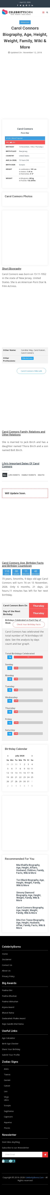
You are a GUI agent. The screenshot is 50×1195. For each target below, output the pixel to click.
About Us (6, 970)
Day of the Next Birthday (11, 613)
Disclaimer (6, 959)
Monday (9, 675)
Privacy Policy (8, 976)
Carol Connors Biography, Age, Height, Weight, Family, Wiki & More (30, 910)
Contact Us (7, 965)
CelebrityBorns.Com (34, 1177)
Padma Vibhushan (10, 1001)
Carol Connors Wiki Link (31, 371)
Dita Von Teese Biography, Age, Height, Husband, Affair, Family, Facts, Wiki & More (30, 924)
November (25, 147)
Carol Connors (25, 128)
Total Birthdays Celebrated (20, 653)
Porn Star (25, 133)
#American (25, 22)
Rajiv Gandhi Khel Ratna (13, 1024)
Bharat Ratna (8, 1012)
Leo (5, 1091)
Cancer (7, 1085)
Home (5, 953)
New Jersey (23, 151)
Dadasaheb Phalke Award (13, 1018)
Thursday (38, 147)
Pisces (7, 1128)
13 (20, 147)
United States (24, 156)
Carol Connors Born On (15, 605)
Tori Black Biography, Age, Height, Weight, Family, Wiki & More (30, 883)
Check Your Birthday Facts (29, 624)
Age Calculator (8, 1038)
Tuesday (9, 686)
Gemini (7, 1080)
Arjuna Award (8, 1007)
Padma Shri (7, 990)
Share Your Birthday (11, 1049)
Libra (6, 1100)
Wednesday (11, 697)
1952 (32, 147)
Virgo (6, 1097)
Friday (8, 719)
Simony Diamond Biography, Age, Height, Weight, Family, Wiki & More (28, 896)
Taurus (7, 1074)
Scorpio (22, 165)
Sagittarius (9, 1111)
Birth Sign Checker (10, 1043)
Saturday (10, 730)
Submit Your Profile (11, 1054)
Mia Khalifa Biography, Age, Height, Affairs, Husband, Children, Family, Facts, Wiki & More (30, 869)
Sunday (9, 664)
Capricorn (8, 1116)
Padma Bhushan (9, 996)
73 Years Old (24, 160)
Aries (6, 1069)
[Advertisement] (25, 87)
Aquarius (8, 1122)
